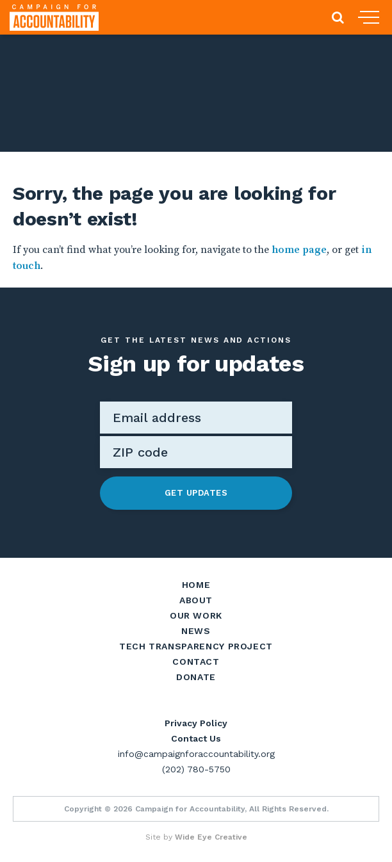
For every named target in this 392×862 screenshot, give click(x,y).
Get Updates (196, 493)
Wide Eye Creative (211, 837)
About (196, 600)
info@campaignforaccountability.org (196, 754)
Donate (196, 677)
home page (299, 249)
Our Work (196, 615)
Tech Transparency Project (196, 646)
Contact (195, 661)
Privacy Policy (196, 723)
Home (196, 585)
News (196, 631)
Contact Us (196, 738)
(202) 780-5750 (196, 769)
